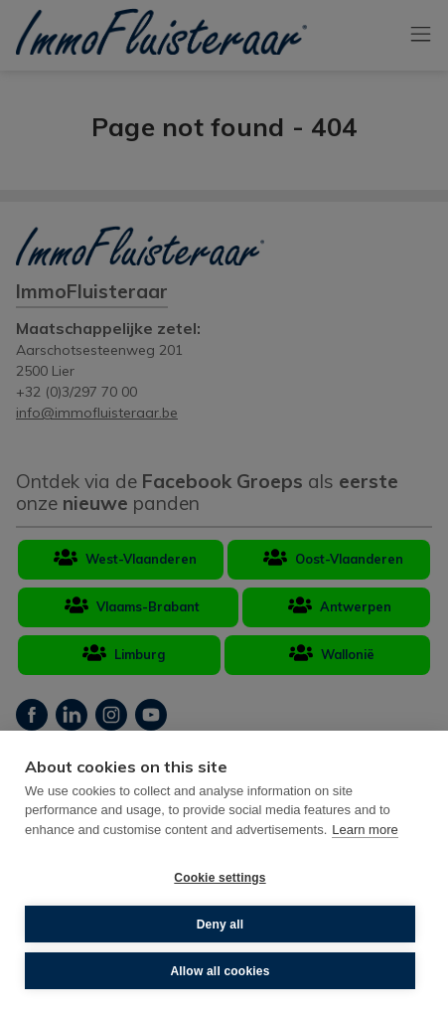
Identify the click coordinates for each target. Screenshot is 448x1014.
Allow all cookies (219, 971)
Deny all (220, 924)
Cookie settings (219, 878)
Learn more (364, 829)
